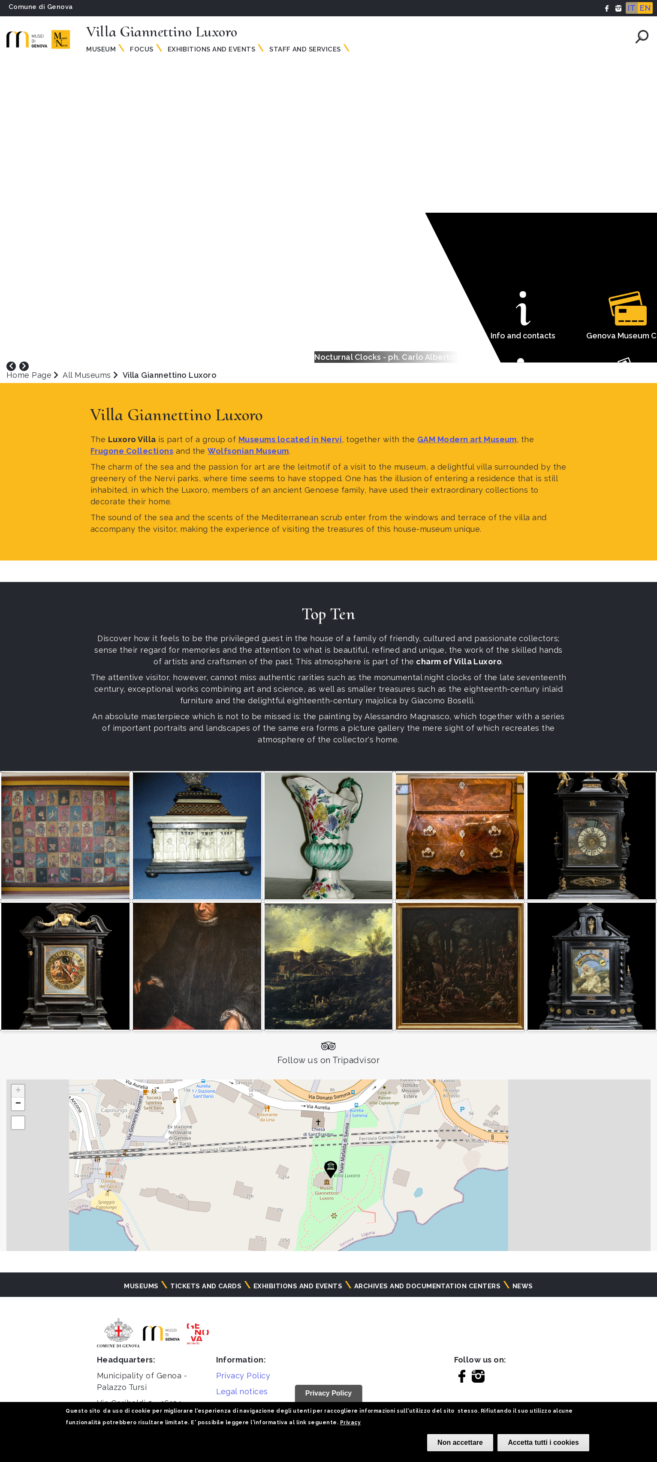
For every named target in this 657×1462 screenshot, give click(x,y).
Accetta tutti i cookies (543, 1442)
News (522, 1286)
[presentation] (11, 365)
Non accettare (460, 1442)
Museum (101, 49)
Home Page (28, 375)
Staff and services (305, 49)
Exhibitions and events (212, 49)
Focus (141, 49)
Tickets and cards (205, 1286)
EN (645, 7)
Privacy (350, 1423)
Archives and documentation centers (427, 1286)
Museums (141, 1286)
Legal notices (242, 1391)
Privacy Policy (243, 1375)
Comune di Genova (41, 7)
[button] (330, 1169)
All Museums (87, 375)
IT (632, 7)
